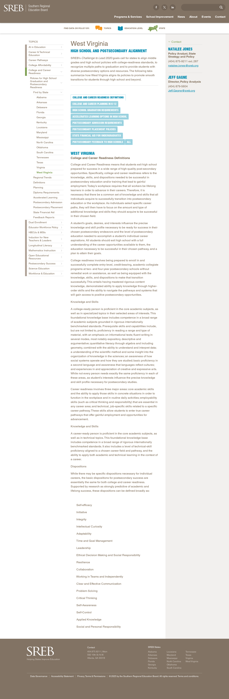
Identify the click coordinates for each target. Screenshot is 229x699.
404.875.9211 (94, 651)
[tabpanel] (114, 388)
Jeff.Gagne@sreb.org (181, 90)
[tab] (98, 97)
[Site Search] (221, 7)
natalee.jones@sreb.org (183, 65)
